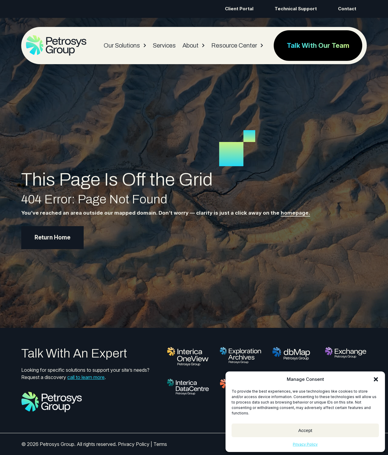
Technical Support (296, 9)
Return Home (52, 237)
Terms (160, 444)
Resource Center (234, 45)
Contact (347, 9)
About (190, 45)
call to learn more (86, 377)
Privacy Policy (305, 444)
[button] (376, 379)
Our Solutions (122, 45)
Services (164, 45)
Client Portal (239, 9)
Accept (305, 430)
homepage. (295, 213)
